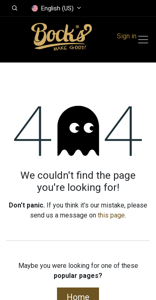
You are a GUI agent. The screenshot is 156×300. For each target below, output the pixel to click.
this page (111, 215)
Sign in (126, 36)
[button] (14, 8)
